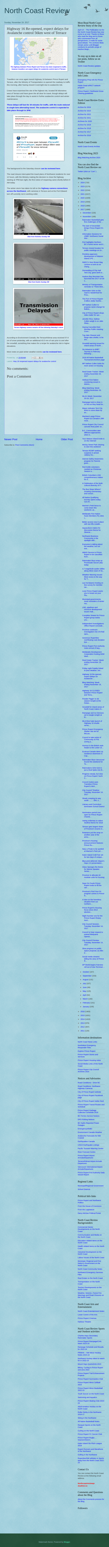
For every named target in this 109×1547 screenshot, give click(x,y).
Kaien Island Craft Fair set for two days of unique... (92, 856)
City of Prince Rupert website (89, 1092)
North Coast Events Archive (89, 146)
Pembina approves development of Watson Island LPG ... (92, 256)
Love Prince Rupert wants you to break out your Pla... (92, 593)
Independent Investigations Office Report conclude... (93, 625)
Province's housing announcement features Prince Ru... (92, 843)
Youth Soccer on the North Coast (91, 1394)
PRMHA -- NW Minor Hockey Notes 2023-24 (89, 1354)
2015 (83, 1015)
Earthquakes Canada (86, 1141)
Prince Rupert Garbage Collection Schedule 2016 (88, 1111)
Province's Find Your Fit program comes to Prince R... (93, 893)
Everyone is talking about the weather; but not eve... (92, 546)
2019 (83, 202)
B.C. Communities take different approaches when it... (91, 433)
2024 (83, 183)
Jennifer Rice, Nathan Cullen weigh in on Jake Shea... (92, 321)
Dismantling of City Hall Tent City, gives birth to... (93, 271)
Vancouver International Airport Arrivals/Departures (90, 1168)
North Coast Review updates (89, 66)
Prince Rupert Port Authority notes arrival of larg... (93, 647)
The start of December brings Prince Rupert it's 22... (92, 228)
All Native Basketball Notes (88, 1421)
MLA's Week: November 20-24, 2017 (92, 397)
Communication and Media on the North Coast (90, 1236)
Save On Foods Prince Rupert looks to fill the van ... (92, 885)
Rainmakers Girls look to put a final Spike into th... (93, 769)
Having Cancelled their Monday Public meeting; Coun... (92, 329)
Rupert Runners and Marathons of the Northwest (90, 1450)
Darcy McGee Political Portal (89, 1213)
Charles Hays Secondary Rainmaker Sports (88, 1337)
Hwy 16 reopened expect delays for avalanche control (34, 361)
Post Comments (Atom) (24, 445)
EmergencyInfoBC (85, 1129)
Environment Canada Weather (90, 1132)
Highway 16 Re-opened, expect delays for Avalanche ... (92, 676)
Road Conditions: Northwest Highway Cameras (89, 1087)
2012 (83, 1027)
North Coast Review (37, 10)
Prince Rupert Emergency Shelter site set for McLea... (92, 731)
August (86, 980)
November (87, 217)
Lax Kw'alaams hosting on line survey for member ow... (92, 585)
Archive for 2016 (84, 135)
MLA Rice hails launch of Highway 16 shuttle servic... (92, 723)
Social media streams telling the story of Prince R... (93, 959)
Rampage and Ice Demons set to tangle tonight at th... (93, 715)
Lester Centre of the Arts (87, 1315)
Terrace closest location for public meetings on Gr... (93, 249)
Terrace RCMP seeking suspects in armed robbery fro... (91, 453)
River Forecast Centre (86, 1152)
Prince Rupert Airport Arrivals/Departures (86, 1157)
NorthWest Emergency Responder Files (87, 1046)
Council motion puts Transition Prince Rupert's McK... (90, 784)
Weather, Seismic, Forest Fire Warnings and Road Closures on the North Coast (91, 1295)
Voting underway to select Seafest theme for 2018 (92, 822)
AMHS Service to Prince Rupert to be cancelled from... (92, 554)
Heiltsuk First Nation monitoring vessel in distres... (91, 382)
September (87, 976)
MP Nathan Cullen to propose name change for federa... (93, 307)
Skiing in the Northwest (87, 1418)
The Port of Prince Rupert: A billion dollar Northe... (92, 300)
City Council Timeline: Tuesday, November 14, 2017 (92, 792)
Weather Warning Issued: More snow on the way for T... (92, 577)
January (86, 1007)
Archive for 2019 (84, 125)
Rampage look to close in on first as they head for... (93, 403)
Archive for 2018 (84, 128)
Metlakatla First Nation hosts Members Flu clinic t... (93, 516)
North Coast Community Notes (90, 1269)
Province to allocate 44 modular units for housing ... (93, 877)
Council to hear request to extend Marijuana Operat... (92, 934)
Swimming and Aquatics (87, 1397)
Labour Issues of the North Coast (91, 1258)
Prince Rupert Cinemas (87, 1318)
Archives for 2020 (85, 121)
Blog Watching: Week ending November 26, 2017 (91, 390)
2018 (83, 206)
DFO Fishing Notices (86, 1119)
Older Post (67, 439)
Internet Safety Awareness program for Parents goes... (92, 461)
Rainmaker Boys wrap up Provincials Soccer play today (92, 563)
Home (39, 439)
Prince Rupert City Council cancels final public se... (92, 425)
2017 (83, 209)
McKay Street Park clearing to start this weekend (93, 446)
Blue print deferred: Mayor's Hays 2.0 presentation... (93, 862)
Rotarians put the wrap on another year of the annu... (92, 835)
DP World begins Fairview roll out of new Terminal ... (93, 966)
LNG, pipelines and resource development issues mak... (92, 609)
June (85, 987)
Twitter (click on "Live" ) (87, 171)
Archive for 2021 (84, 118)
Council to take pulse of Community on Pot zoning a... (91, 739)
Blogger (67, 1542)
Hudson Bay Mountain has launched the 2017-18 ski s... (93, 279)
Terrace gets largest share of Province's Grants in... (93, 828)
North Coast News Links (87, 1042)
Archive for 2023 (84, 111)
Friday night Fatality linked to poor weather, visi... (92, 669)
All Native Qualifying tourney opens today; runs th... (91, 499)
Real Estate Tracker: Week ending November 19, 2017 (93, 662)
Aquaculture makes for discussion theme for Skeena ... (91, 530)
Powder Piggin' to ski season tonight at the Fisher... (91, 701)
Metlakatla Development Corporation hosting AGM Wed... (93, 654)
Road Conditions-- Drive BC (89, 1083)
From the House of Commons (89, 1206)
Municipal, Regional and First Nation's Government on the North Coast (89, 1263)
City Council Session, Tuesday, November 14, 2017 (92, 926)
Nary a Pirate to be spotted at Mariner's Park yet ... (93, 850)
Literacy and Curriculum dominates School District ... (93, 806)
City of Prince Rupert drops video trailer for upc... (93, 314)
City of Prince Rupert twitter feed (91, 1101)
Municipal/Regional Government (90, 1186)
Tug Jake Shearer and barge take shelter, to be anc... (92, 337)
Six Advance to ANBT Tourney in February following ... (91, 351)
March (85, 999)
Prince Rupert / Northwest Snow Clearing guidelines (90, 92)
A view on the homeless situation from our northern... (91, 902)
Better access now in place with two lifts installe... (93, 523)
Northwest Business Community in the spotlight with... (90, 538)
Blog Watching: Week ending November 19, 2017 (91, 684)
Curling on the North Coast (88, 1431)
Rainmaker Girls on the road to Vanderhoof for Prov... (92, 293)
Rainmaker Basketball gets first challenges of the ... (93, 221)
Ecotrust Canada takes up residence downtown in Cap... (92, 754)
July (84, 983)
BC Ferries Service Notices (88, 1116)
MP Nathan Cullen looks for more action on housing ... (93, 366)
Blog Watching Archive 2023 (89, 158)
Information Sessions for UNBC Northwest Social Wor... (92, 236)
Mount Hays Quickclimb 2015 (89, 1364)
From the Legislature (86, 1210)
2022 (83, 190)
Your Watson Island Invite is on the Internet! (93, 440)
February (86, 1003)
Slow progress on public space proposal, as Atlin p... (92, 951)
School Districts (84, 1189)
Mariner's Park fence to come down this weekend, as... (91, 508)
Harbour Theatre (84, 1322)
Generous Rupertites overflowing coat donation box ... (93, 640)
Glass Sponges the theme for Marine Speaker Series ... (92, 869)
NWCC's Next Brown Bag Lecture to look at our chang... (92, 264)
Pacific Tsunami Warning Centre (90, 1148)
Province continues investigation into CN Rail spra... (93, 632)
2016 (83, 1011)
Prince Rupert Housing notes (89, 1060)
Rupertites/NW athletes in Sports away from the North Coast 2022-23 (91, 1460)
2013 (83, 1023)
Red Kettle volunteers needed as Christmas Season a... (91, 469)
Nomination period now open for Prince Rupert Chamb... (92, 815)
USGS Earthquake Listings (88, 1145)
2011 (83, 1031)
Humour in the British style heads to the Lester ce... (92, 747)
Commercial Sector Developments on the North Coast (89, 1229)
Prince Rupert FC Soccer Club (90, 1434)
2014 (83, 1019)
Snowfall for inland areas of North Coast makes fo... (93, 708)
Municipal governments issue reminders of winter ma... (93, 601)
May (85, 991)
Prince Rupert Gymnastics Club (90, 1379)
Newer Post (10, 439)
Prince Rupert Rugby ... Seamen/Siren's (87, 1439)
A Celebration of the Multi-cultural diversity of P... (92, 484)
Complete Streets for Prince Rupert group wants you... (93, 617)
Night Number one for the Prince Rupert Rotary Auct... (92, 918)
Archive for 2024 (84, 107)
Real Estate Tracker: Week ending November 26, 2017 (93, 374)
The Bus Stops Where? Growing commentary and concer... (91, 491)
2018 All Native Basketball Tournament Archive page (93, 359)
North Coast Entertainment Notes (91, 1311)
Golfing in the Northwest (87, 1455)
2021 (83, 194)
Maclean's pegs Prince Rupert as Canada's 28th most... (93, 418)
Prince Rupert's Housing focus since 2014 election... (92, 910)
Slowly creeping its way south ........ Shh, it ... (91, 799)
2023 (83, 186)
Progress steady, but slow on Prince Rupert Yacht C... (92, 776)
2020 (83, 198)
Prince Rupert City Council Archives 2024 (88, 1071)
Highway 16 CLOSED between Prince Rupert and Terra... (92, 693)
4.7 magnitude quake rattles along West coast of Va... (93, 570)
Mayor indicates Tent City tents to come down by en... (92, 410)
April (85, 995)
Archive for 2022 (84, 114)
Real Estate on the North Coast (90, 1278)
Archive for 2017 (84, 132)
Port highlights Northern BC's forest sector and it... (93, 243)
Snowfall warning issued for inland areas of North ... (93, 344)
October (86, 972)
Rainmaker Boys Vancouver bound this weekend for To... (93, 762)
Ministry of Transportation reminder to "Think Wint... (93, 286)
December (87, 213)
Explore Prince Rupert (86, 1051)
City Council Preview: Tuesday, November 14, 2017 (92, 942)
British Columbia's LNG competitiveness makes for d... (92, 477)
